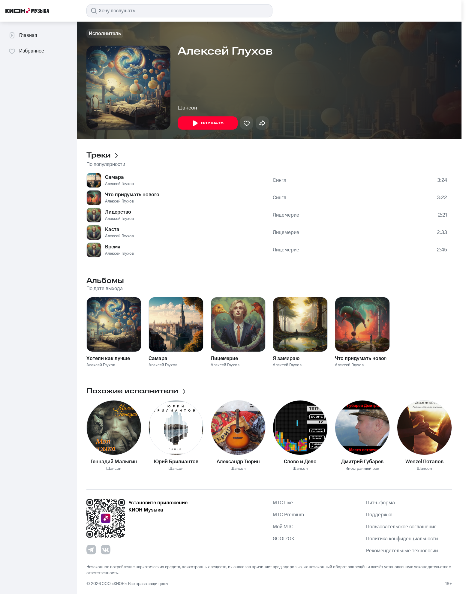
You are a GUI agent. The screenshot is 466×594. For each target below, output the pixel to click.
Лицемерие (286, 215)
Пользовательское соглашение (401, 526)
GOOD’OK (283, 538)
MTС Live (283, 502)
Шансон (187, 108)
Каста (112, 229)
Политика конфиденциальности (402, 538)
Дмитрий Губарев (362, 462)
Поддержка (379, 514)
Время (112, 246)
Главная (22, 35)
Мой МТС (283, 526)
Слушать (207, 123)
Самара (114, 177)
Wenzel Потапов (424, 462)
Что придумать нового (132, 194)
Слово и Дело (300, 462)
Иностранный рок (362, 468)
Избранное (26, 51)
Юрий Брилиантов (176, 462)
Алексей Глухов (119, 184)
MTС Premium (288, 514)
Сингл (279, 180)
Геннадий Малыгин (114, 462)
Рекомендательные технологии (402, 550)
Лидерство (118, 212)
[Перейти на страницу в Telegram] (91, 549)
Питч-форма (380, 502)
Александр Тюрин (238, 462)
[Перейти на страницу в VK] (105, 549)
